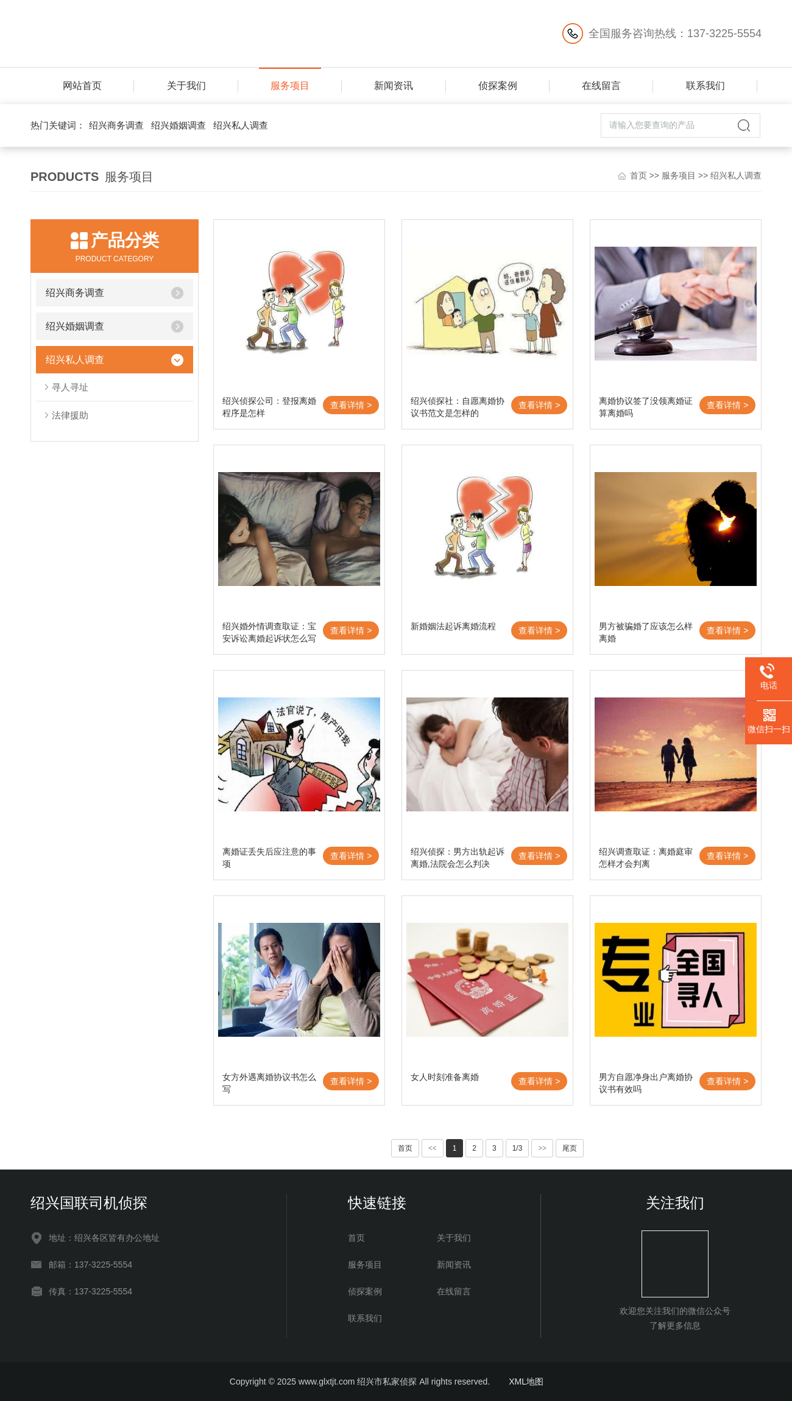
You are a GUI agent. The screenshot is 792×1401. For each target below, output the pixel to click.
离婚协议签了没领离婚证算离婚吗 (646, 407)
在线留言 (601, 85)
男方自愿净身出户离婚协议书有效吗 (646, 1083)
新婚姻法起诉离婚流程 (453, 626)
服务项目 (289, 85)
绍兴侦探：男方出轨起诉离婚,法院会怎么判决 (457, 858)
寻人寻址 (70, 387)
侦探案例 (497, 85)
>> (542, 1148)
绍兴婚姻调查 (178, 125)
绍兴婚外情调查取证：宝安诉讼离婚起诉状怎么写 (269, 632)
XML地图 (526, 1381)
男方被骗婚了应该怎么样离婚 (646, 632)
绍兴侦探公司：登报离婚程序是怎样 (269, 407)
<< (432, 1148)
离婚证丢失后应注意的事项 (269, 858)
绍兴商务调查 (116, 125)
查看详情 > (351, 405)
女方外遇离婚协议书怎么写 (269, 1083)
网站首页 (82, 85)
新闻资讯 (393, 85)
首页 (638, 175)
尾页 (569, 1148)
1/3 (517, 1148)
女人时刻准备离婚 (445, 1077)
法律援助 (70, 415)
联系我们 (705, 85)
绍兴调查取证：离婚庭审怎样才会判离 (646, 858)
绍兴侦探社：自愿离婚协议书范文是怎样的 (457, 407)
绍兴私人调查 (240, 125)
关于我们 (186, 85)
